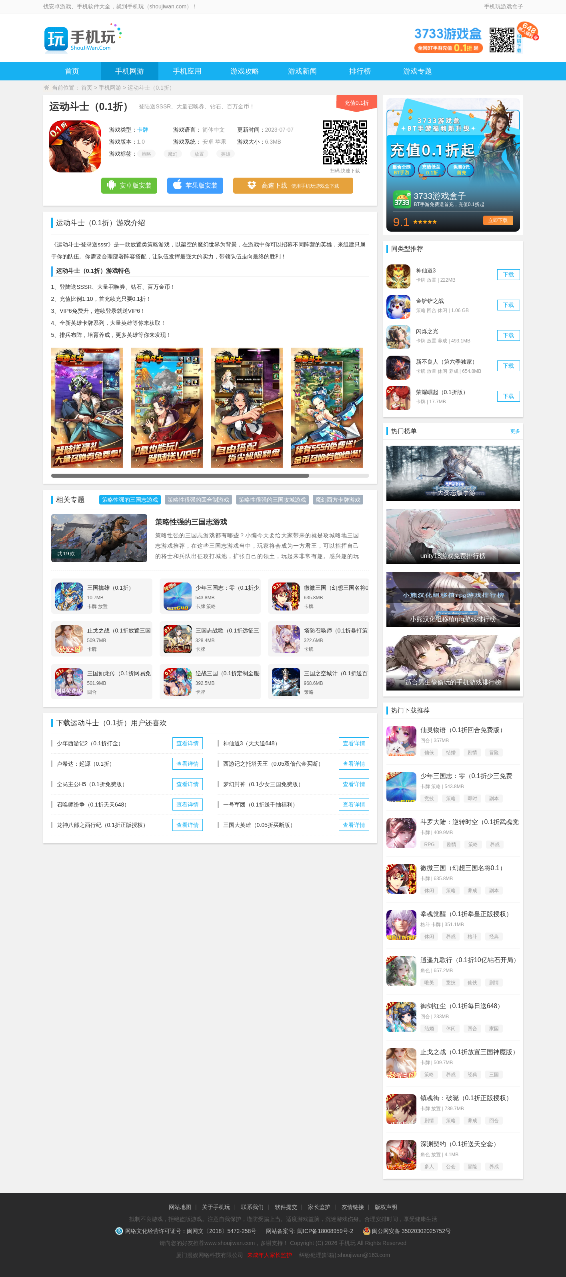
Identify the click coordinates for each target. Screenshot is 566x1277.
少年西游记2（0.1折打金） (90, 743)
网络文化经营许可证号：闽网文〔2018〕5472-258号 (186, 1231)
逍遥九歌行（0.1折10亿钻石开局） (470, 960)
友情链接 (353, 1207)
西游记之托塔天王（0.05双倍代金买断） (273, 764)
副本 (494, 798)
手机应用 (187, 71)
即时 (472, 798)
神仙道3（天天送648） (251, 743)
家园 (494, 1028)
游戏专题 (417, 71)
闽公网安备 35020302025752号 (407, 1231)
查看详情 (187, 743)
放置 (199, 154)
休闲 (429, 890)
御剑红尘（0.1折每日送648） (462, 1006)
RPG (429, 844)
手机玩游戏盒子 (503, 6)
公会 (451, 1166)
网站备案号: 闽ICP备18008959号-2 (309, 1231)
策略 (146, 154)
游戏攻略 (244, 71)
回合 (472, 1028)
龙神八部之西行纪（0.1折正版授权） (102, 825)
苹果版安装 (195, 184)
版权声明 (386, 1207)
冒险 (494, 752)
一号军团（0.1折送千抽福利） (260, 804)
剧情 (472, 752)
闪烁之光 (427, 331)
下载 (508, 274)
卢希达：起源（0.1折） (86, 764)
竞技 (429, 798)
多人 (429, 1166)
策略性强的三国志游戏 (191, 522)
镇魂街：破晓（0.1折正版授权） (466, 1098)
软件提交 (286, 1207)
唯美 (429, 982)
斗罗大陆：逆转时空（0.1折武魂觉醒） (469, 822)
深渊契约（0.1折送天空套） (460, 1144)
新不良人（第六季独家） (447, 361)
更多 (515, 431)
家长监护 (319, 1207)
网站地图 (180, 1207)
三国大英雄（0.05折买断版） (259, 825)
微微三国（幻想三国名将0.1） (463, 868)
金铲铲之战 (430, 301)
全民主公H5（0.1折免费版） (92, 784)
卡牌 (142, 129)
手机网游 (129, 71)
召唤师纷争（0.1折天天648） (93, 804)
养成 (495, 844)
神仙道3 (426, 270)
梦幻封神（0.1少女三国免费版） (263, 784)
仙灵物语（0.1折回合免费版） (463, 730)
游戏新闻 (302, 71)
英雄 (225, 154)
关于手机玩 (216, 1207)
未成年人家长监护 (269, 1255)
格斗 (472, 936)
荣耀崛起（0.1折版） (442, 392)
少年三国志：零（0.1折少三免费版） (466, 776)
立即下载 (498, 220)
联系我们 (252, 1207)
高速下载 (293, 186)
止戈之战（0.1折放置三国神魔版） (469, 1052)
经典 (494, 936)
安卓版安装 (129, 185)
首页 (72, 71)
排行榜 (360, 71)
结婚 (451, 752)
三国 (494, 1074)
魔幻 (173, 154)
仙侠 (429, 752)
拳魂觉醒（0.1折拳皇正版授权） (466, 914)
